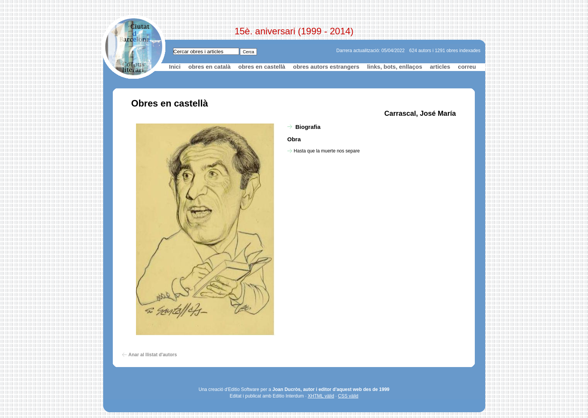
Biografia (308, 127)
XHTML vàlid (321, 396)
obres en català (210, 66)
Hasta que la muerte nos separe (327, 151)
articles (440, 66)
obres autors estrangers (326, 66)
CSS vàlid (348, 396)
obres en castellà (262, 66)
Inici (175, 66)
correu (467, 66)
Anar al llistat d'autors (152, 354)
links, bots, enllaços (394, 66)
